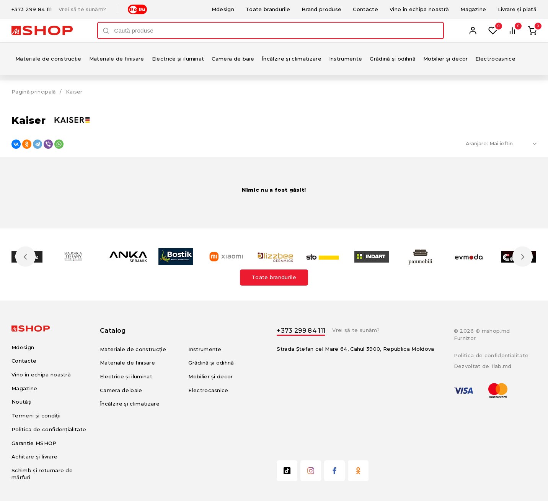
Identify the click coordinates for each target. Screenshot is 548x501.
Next (522, 256)
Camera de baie (233, 59)
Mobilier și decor (445, 59)
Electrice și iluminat (178, 59)
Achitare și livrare (34, 456)
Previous (26, 256)
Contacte (365, 9)
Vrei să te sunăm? (82, 9)
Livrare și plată (517, 9)
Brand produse (321, 9)
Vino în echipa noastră (419, 9)
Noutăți (21, 402)
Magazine (473, 9)
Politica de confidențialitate (48, 429)
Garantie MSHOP (34, 443)
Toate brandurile (268, 9)
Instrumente (345, 59)
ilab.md (501, 366)
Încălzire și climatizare (291, 59)
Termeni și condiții (35, 415)
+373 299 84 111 (31, 9)
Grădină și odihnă (393, 59)
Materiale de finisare (116, 59)
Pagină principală (34, 92)
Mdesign (223, 9)
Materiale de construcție (48, 59)
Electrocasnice (495, 59)
